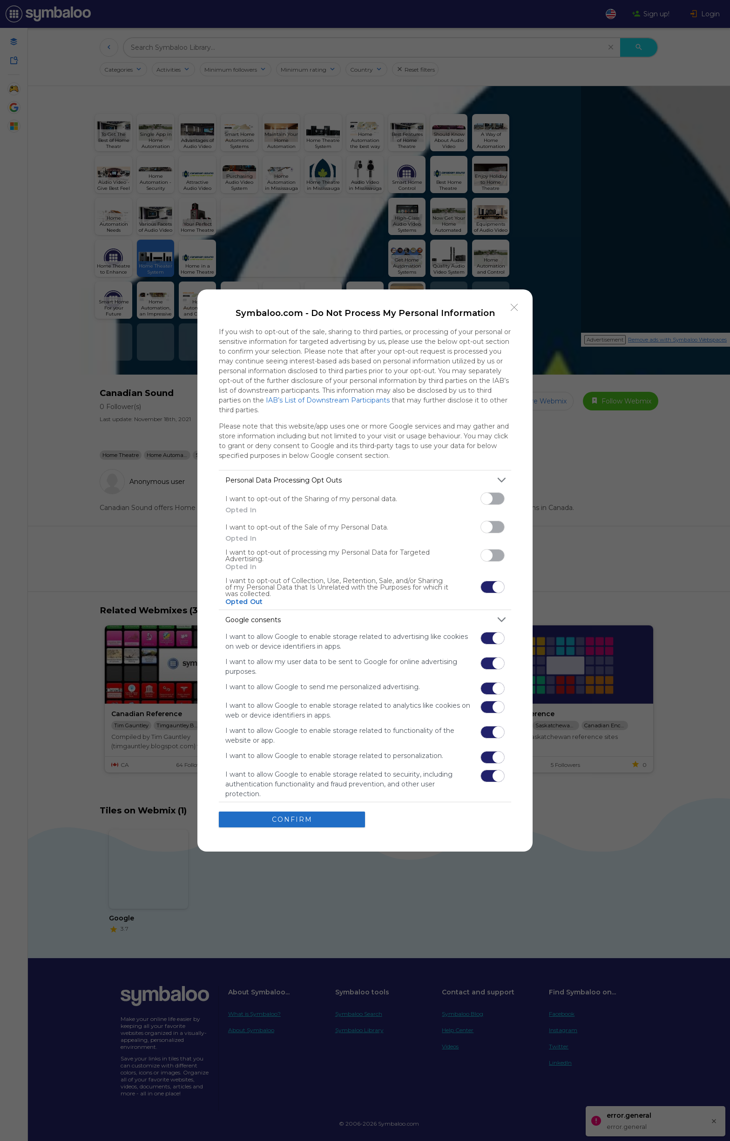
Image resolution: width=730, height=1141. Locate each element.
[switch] (492, 498)
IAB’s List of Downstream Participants (328, 400)
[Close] (514, 307)
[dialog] (365, 570)
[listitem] (365, 480)
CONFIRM (292, 819)
